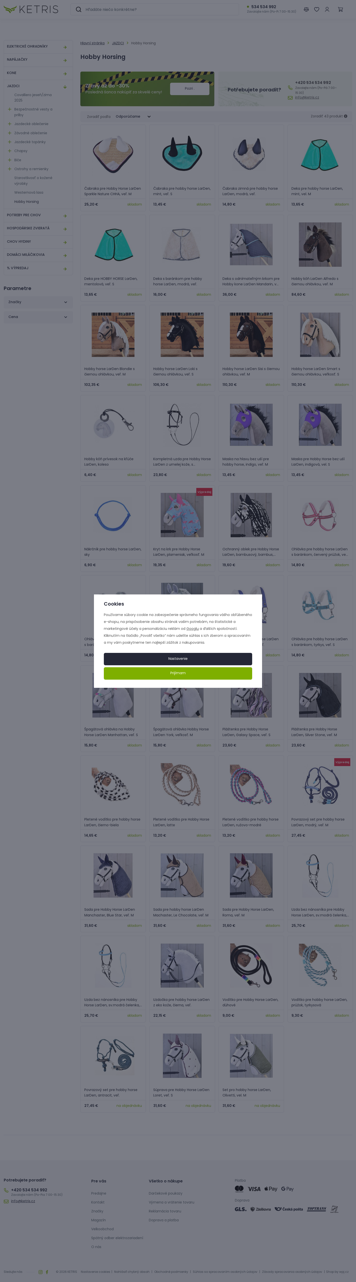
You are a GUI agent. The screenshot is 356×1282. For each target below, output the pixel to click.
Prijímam (178, 673)
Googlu (192, 629)
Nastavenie (178, 659)
